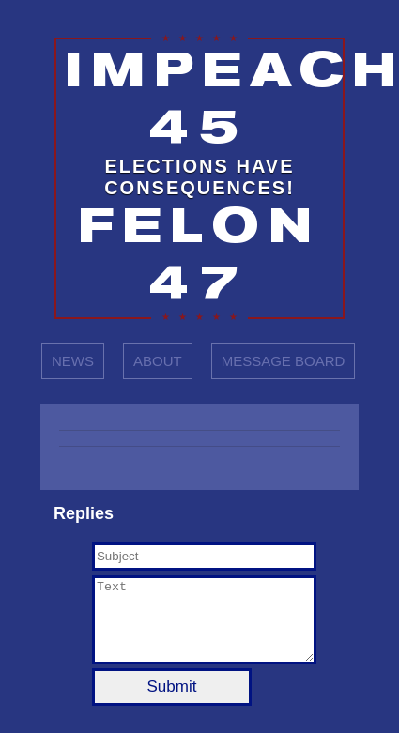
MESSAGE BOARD (283, 361)
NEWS (73, 361)
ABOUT (157, 361)
